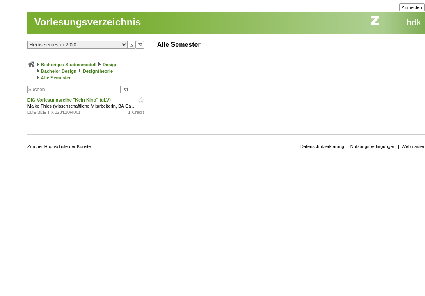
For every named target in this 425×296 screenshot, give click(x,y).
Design (110, 64)
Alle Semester (56, 77)
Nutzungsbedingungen (372, 146)
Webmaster (413, 146)
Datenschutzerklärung (322, 146)
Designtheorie (98, 71)
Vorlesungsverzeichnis (87, 22)
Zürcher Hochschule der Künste (59, 146)
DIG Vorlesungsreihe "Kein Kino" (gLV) (69, 99)
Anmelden (412, 7)
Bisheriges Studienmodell (68, 64)
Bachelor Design (59, 71)
